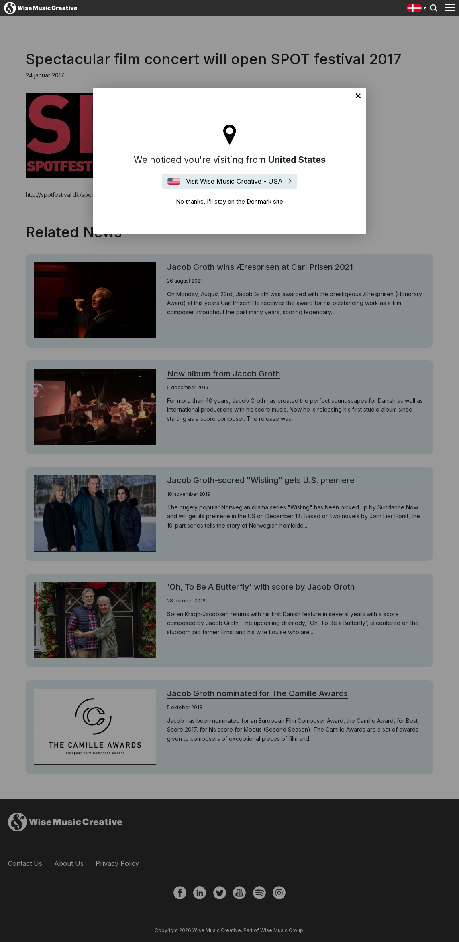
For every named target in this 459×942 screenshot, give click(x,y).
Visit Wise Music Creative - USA (234, 181)
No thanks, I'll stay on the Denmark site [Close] (358, 96)
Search (433, 8)
